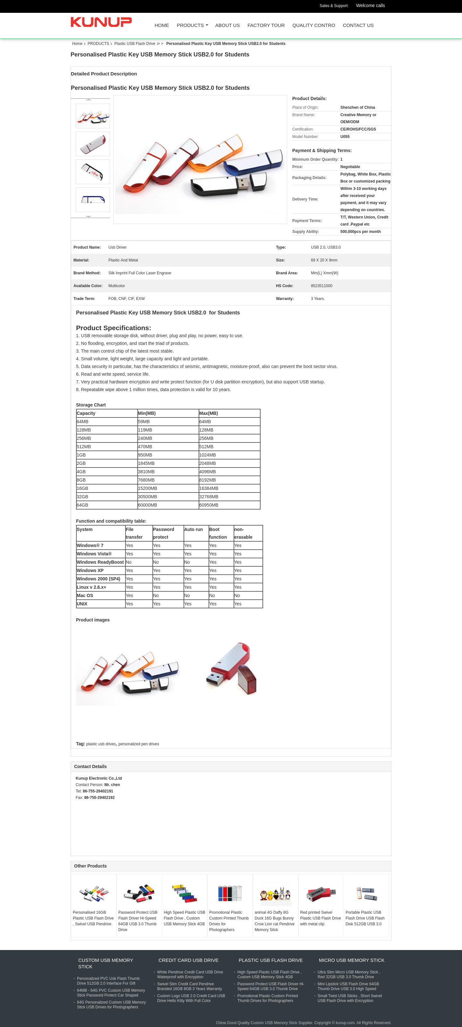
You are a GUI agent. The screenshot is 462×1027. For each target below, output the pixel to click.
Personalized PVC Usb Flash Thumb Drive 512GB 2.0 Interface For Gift (108, 981)
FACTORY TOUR (266, 25)
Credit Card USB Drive (188, 960)
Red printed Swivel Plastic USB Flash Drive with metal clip (320, 918)
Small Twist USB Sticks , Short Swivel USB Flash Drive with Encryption (350, 998)
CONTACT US (358, 25)
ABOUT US (227, 25)
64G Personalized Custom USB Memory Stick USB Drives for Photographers (111, 1004)
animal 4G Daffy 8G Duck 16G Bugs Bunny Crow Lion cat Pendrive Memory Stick (275, 921)
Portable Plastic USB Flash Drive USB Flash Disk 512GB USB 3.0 (365, 918)
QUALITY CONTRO (314, 25)
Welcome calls (370, 5)
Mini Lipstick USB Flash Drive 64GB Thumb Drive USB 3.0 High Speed (348, 986)
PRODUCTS (190, 25)
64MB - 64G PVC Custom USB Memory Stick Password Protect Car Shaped (111, 992)
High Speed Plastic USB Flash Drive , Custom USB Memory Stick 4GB (184, 918)
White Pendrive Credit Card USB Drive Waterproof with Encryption (190, 974)
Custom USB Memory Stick (105, 963)
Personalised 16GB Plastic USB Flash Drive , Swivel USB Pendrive (93, 918)
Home (162, 25)
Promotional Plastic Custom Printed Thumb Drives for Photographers (229, 921)
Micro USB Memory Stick (351, 960)
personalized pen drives (138, 744)
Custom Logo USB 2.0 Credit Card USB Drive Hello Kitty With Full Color (191, 998)
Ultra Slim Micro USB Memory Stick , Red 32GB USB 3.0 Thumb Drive (349, 974)
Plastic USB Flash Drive (134, 43)
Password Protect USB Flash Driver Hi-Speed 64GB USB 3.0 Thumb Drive (138, 921)
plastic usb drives (101, 744)
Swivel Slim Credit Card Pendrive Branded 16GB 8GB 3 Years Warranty (189, 986)
